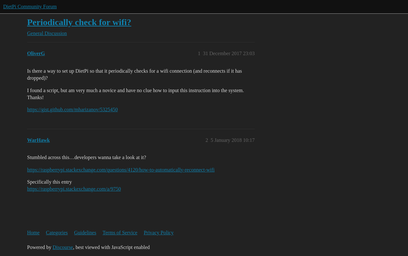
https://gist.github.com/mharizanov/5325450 (72, 109)
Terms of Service (120, 232)
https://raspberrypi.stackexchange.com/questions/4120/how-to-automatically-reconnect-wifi (121, 169)
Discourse (63, 247)
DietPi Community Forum (30, 6)
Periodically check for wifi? (79, 22)
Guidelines (85, 232)
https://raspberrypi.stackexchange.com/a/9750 (74, 189)
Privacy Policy (159, 232)
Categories (57, 232)
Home (33, 232)
